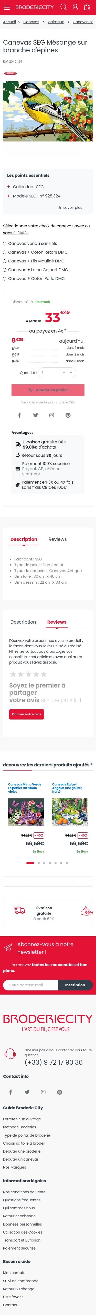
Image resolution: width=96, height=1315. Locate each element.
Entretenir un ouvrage (22, 1119)
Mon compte (14, 1272)
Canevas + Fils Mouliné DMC (36, 261)
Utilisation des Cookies (22, 1232)
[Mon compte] (75, 7)
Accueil (9, 21)
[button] (63, 7)
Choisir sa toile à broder (24, 1143)
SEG (39, 42)
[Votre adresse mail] (31, 985)
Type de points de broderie (26, 1135)
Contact (10, 1305)
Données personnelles (22, 1224)
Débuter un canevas (21, 1159)
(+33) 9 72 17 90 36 (54, 1062)
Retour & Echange (18, 1289)
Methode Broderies (19, 1127)
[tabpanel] (26, 816)
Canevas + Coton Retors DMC (38, 252)
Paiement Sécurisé (19, 1248)
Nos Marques (14, 1167)
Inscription (75, 985)
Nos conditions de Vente (24, 1192)
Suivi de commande (20, 1281)
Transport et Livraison (21, 1240)
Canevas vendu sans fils (32, 243)
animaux (55, 21)
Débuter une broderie (21, 1151)
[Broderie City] (34, 7)
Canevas (31, 21)
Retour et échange (19, 1216)
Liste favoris (13, 1297)
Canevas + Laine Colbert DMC (38, 270)
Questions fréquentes (21, 1200)
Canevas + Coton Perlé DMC (36, 279)
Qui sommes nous (19, 1208)
